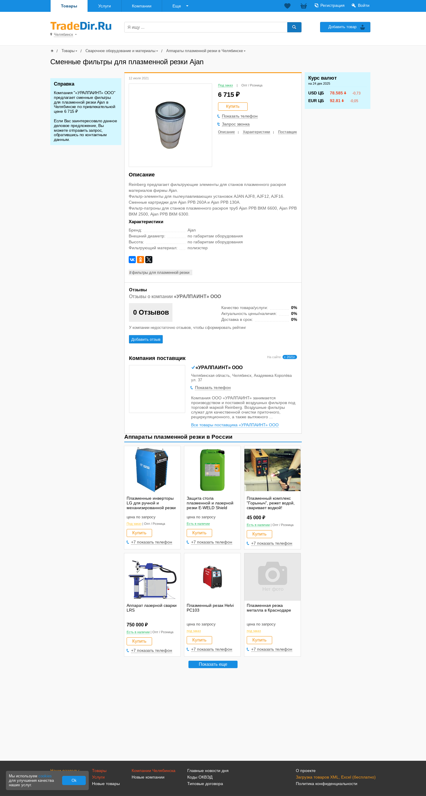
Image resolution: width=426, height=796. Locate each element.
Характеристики (256, 132)
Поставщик (287, 132)
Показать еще (213, 664)
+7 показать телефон (151, 542)
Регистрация (332, 5)
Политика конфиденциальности (326, 783)
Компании (141, 6)
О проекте (306, 770)
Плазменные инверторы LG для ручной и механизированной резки (151, 503)
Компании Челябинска (153, 770)
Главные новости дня (208, 770)
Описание (226, 132)
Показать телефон (240, 116)
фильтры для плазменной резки (160, 272)
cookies (45, 776)
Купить (139, 532)
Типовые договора (205, 783)
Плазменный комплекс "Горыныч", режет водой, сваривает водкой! (271, 503)
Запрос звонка (236, 124)
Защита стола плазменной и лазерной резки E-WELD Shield (210, 503)
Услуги (104, 6)
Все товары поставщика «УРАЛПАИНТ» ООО (235, 424)
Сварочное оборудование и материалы (120, 51)
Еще (176, 6)
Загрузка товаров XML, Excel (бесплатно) (336, 777)
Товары (69, 6)
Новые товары (106, 783)
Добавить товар (342, 27)
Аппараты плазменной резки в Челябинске (204, 51)
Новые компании (148, 777)
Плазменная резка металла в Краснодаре (269, 607)
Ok (74, 780)
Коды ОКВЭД (199, 777)
